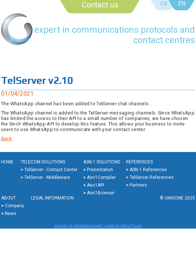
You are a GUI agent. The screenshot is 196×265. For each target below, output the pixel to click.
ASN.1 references (148, 169)
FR (163, 3)
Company (14, 205)
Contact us (100, 4)
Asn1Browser (101, 192)
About (8, 198)
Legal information (52, 198)
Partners (138, 185)
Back (6, 138)
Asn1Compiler (101, 177)
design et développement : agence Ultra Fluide (98, 225)
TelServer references (152, 177)
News (10, 213)
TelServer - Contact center (50, 169)
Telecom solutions (43, 162)
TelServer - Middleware (47, 177)
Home (7, 162)
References (139, 162)
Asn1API (95, 185)
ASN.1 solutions (101, 162)
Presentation (100, 169)
